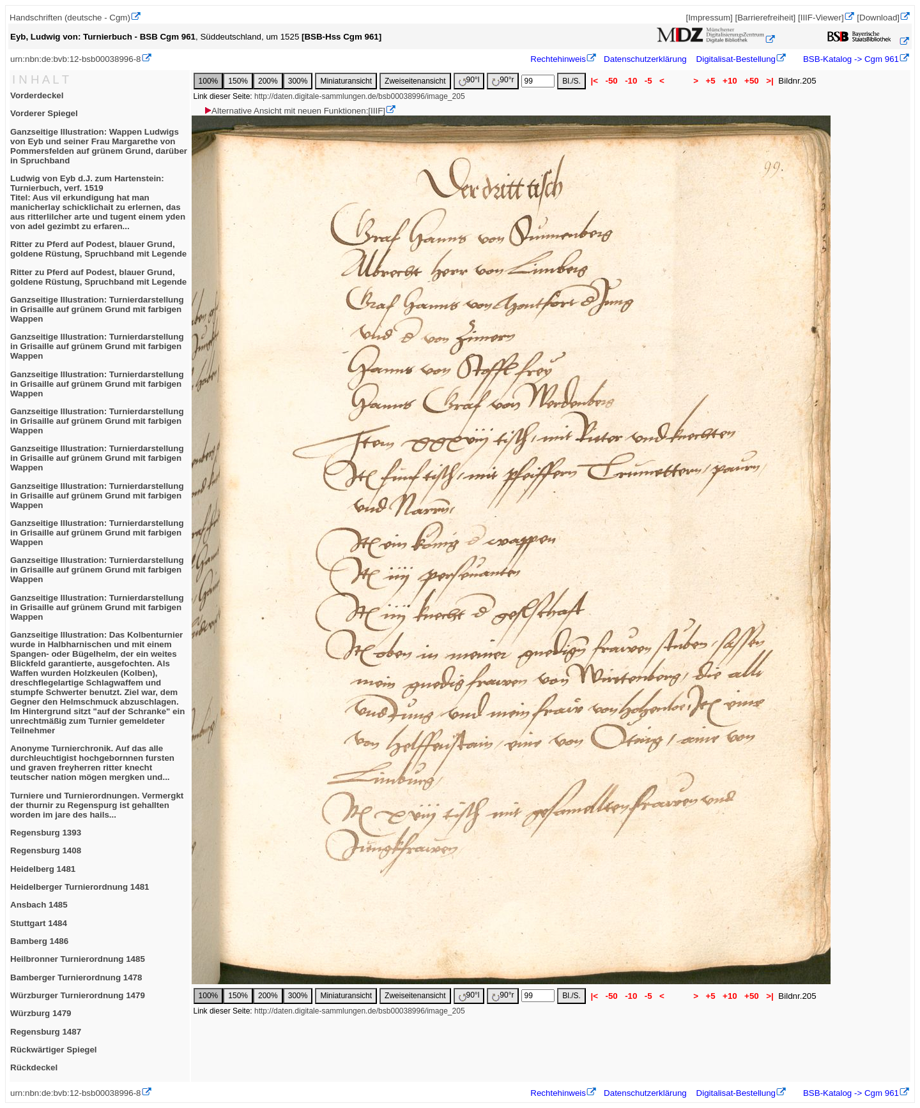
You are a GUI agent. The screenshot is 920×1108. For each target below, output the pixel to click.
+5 (710, 81)
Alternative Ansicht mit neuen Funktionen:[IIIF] (294, 111)
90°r (503, 80)
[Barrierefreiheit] (765, 17)
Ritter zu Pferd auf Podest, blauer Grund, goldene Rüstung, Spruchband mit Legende (98, 248)
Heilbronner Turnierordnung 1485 (77, 959)
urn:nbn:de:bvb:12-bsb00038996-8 (75, 59)
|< (594, 81)
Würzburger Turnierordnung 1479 (77, 995)
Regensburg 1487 (45, 1032)
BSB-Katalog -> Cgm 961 (850, 59)
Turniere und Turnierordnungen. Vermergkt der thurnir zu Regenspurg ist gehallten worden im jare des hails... (96, 805)
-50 (611, 81)
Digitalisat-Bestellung (736, 59)
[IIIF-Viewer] (821, 17)
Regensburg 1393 (45, 832)
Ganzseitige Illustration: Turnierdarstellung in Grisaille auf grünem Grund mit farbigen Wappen (97, 309)
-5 (648, 81)
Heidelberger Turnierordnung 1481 (80, 887)
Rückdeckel (33, 1067)
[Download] (878, 17)
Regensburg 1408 (45, 850)
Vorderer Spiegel (44, 113)
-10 (631, 81)
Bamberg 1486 (39, 941)
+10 (729, 81)
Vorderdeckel (36, 95)
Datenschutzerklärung (645, 59)
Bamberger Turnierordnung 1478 (76, 977)
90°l (469, 80)
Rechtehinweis (558, 59)
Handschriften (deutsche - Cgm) (70, 17)
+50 (751, 81)
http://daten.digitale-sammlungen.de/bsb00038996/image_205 (359, 96)
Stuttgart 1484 (38, 923)
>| (769, 81)
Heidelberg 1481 (42, 869)
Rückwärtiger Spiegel (53, 1049)
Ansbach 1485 (39, 905)
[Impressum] (709, 17)
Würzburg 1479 (41, 1013)
